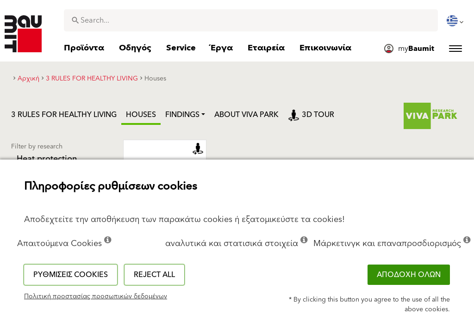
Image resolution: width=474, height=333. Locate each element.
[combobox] (251, 20)
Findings (182, 114)
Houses (141, 114)
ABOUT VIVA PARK (246, 114)
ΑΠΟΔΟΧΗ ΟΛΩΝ (409, 274)
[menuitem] (456, 20)
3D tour (311, 114)
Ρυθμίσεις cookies (70, 274)
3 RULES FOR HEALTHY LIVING (64, 114)
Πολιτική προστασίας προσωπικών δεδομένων (95, 296)
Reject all (154, 274)
